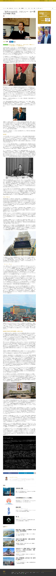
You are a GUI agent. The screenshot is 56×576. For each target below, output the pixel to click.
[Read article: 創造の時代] (8, 511)
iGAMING (34, 572)
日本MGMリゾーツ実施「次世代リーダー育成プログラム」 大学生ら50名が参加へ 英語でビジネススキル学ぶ (25, 550)
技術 (19, 8)
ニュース (4, 8)
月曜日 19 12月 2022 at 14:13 (23, 560)
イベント (25, 8)
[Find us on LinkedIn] (46, 1)
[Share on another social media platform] (14, 42)
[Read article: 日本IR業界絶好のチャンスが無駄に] (8, 501)
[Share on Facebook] (10, 42)
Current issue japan (8, 470)
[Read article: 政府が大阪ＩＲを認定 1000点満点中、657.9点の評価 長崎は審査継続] (8, 533)
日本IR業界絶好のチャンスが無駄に (24, 497)
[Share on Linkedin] (12, 42)
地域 (34, 8)
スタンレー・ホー (14, 470)
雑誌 (6, 0)
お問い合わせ (11, 0)
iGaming (22, 8)
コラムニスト (16, 8)
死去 (17, 470)
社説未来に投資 (19, 488)
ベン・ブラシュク (19, 489)
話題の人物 (11, 8)
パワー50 (37, 8)
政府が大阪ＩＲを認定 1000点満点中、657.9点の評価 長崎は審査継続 (26, 530)
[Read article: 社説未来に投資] (8, 492)
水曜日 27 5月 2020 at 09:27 (16, 15)
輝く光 (17, 516)
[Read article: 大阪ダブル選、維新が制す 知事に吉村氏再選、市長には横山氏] (8, 542)
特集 (7, 8)
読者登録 (4, 0)
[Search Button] (52, 8)
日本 (29, 8)
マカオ (32, 8)
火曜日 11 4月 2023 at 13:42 (23, 541)
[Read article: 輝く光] (8, 520)
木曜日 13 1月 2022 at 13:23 (24, 508)
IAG (5, 573)
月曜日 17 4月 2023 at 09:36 (23, 532)
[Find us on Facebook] (45, 1)
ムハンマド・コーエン (9, 15)
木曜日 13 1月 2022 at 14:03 (24, 489)
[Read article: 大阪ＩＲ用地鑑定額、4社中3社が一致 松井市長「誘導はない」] (8, 561)
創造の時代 (18, 507)
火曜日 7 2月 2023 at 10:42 (23, 552)
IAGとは (8, 0)
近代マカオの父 (21, 470)
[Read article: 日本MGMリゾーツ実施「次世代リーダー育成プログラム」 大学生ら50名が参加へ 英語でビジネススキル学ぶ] (8, 552)
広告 (13, 0)
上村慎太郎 (18, 532)
